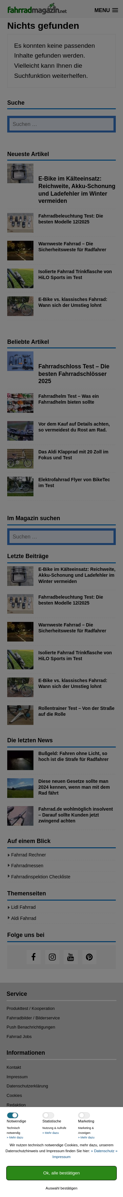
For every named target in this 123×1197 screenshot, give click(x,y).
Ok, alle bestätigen (61, 1173)
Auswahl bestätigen (61, 1188)
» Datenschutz (102, 1151)
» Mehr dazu (15, 1137)
